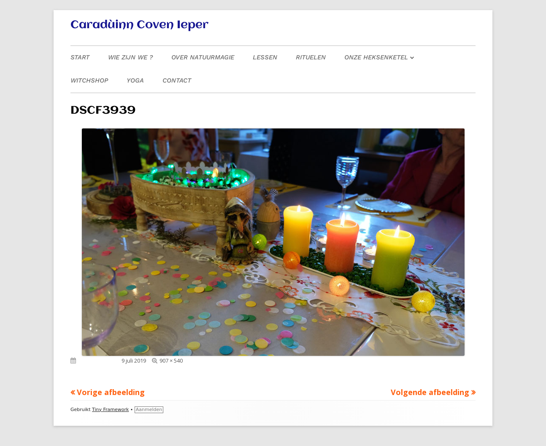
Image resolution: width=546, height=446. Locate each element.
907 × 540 (171, 360)
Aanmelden (149, 409)
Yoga (135, 80)
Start (79, 57)
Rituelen (311, 57)
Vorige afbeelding (111, 392)
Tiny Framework (110, 409)
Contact (176, 80)
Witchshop (89, 80)
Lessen (265, 57)
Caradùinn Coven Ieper (139, 25)
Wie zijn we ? (130, 57)
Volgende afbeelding (430, 392)
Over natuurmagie (202, 57)
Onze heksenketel (376, 57)
